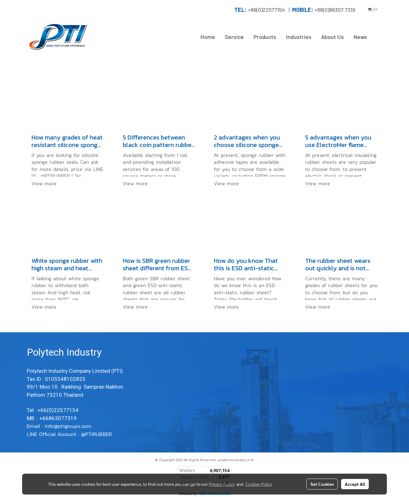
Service (234, 36)
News (360, 36)
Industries (298, 36)
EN (373, 9)
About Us (332, 36)
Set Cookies (322, 484)
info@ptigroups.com (69, 426)
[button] (377, 37)
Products (264, 36)
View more (44, 183)
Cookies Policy (258, 484)
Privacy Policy (221, 484)
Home (207, 36)
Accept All (355, 484)
